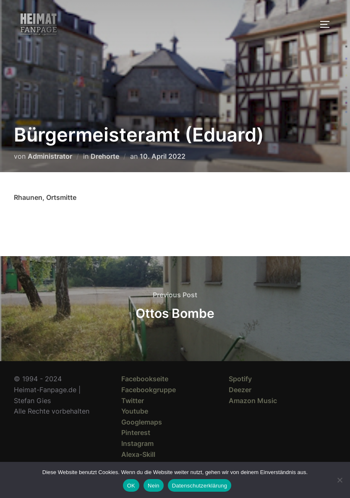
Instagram (137, 443)
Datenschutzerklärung (199, 485)
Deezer (240, 389)
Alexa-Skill (138, 454)
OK (131, 485)
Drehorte (105, 156)
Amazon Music (253, 400)
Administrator (50, 156)
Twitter (132, 400)
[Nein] (339, 480)
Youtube (134, 411)
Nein (153, 485)
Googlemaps (141, 422)
